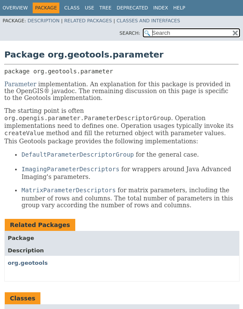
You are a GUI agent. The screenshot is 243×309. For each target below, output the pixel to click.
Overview (15, 8)
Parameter (20, 84)
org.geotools (28, 263)
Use (89, 8)
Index (160, 8)
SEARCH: (130, 33)
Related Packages (88, 21)
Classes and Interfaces (148, 21)
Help (179, 8)
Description (43, 21)
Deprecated (132, 8)
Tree (105, 8)
